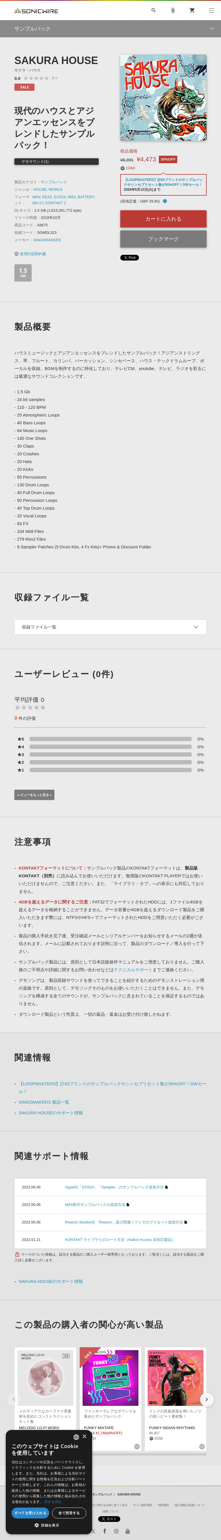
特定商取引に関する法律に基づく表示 (104, 1505)
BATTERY (86, 197)
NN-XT (37, 203)
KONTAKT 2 (55, 203)
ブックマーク (163, 239)
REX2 (47, 197)
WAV (36, 197)
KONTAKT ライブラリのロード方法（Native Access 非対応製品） (120, 1240)
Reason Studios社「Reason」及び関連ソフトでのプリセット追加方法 (124, 1222)
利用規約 (163, 1505)
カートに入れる (163, 219)
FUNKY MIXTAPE (99, 1428)
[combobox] (76, 1437)
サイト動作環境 (142, 1505)
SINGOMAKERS (47, 240)
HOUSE (40, 189)
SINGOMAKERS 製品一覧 (44, 1102)
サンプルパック (54, 182)
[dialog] (49, 1482)
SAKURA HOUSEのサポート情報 (51, 1112)
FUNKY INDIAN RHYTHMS (172, 1428)
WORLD (55, 189)
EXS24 (60, 197)
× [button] (84, 1437)
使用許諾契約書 (30, 254)
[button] (207, 1399)
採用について (110, 1511)
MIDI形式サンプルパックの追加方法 (95, 1204)
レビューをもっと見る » (34, 795)
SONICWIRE (36, 10)
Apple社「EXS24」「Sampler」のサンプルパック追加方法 (114, 1187)
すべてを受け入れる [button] (30, 1512)
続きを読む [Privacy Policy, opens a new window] (53, 1501)
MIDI (72, 197)
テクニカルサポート (133, 969)
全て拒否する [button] (69, 1512)
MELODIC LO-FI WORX (39, 1428)
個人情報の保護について (190, 1505)
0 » (54, 78)
